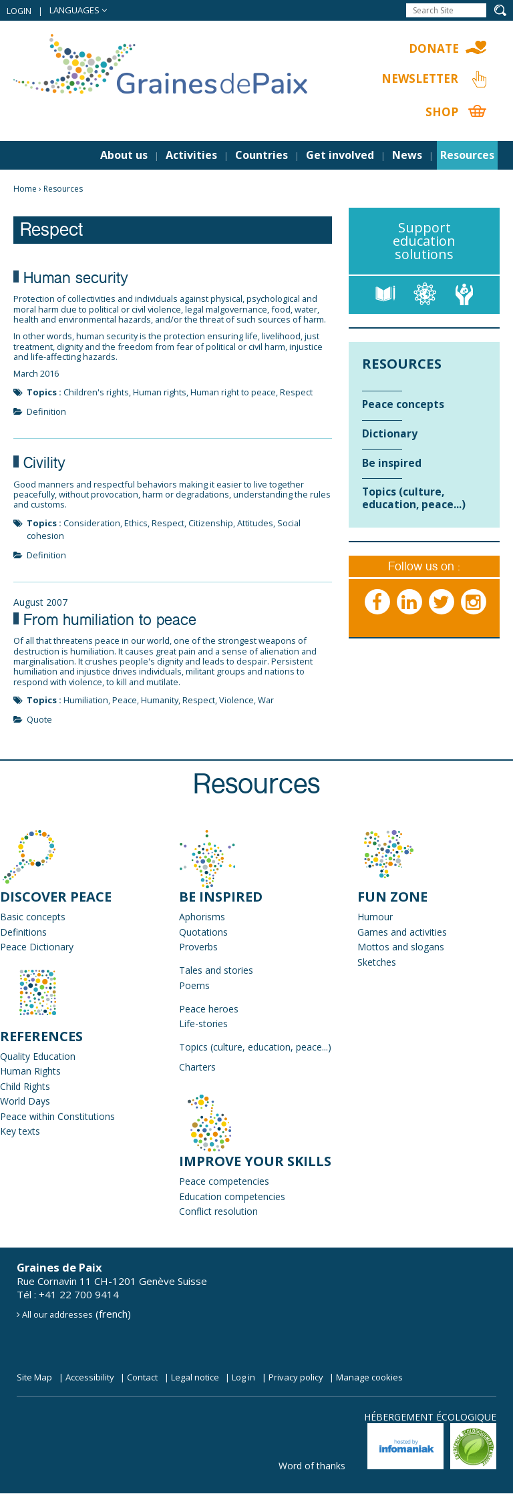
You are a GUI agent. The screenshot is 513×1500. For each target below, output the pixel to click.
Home (25, 188)
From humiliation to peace (109, 621)
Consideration (91, 523)
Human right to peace (233, 392)
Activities (191, 155)
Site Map (34, 1377)
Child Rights (25, 1086)
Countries (261, 155)
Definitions (23, 932)
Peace (124, 700)
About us (124, 155)
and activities (417, 932)
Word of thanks (312, 1465)
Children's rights (96, 392)
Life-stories (203, 1023)
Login (19, 11)
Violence (236, 700)
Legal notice (195, 1377)
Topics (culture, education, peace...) (255, 1047)
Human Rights (30, 1071)
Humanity (159, 700)
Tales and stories (216, 970)
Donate (434, 48)
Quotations (203, 932)
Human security (75, 279)
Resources (467, 155)
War (266, 700)
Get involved (340, 155)
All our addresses (57, 1314)
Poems (194, 985)
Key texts (20, 1131)
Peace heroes (208, 1008)
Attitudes (255, 523)
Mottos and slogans (400, 946)
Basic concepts (32, 916)
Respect (296, 392)
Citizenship (210, 523)
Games (372, 932)
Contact (142, 1377)
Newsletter (419, 78)
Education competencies (232, 1196)
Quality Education (37, 1056)
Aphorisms (202, 916)
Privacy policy (296, 1377)
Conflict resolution (218, 1211)
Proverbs (198, 946)
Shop (441, 112)
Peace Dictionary (36, 946)
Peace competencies (224, 1181)
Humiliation (85, 700)
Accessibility (89, 1377)
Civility (44, 464)
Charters (197, 1067)
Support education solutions (424, 240)
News (407, 155)
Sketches (376, 962)
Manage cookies (369, 1377)
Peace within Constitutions (57, 1116)
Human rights (159, 392)
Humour (375, 916)
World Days (25, 1101)
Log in (243, 1377)
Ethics (136, 523)
